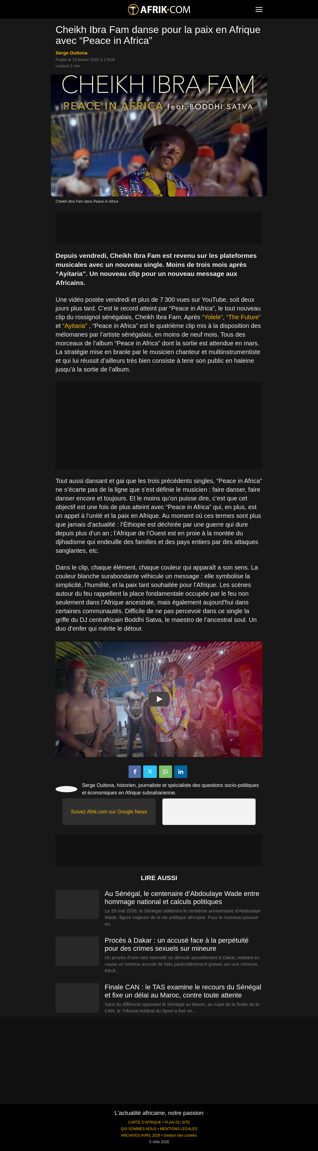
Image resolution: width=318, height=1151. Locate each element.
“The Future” (243, 317)
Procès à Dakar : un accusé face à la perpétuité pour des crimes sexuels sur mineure (176, 944)
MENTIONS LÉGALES (178, 1129)
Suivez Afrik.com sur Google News (109, 811)
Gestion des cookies (180, 1135)
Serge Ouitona (72, 52)
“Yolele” (212, 317)
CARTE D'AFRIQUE (144, 1122)
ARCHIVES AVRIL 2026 (140, 1135)
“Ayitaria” (74, 325)
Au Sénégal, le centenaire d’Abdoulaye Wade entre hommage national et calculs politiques (182, 898)
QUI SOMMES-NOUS (139, 1129)
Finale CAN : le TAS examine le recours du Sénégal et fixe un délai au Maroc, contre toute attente (183, 991)
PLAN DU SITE (177, 1122)
